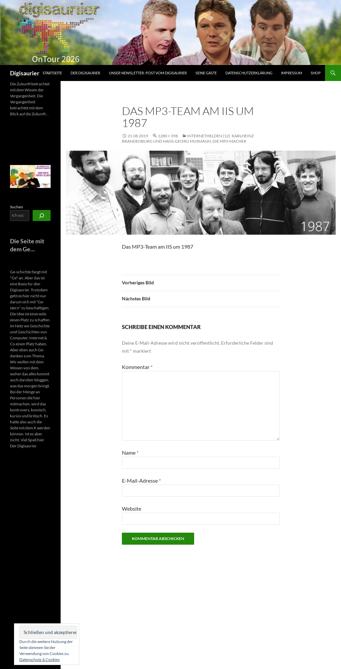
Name (130, 452)
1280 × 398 (168, 135)
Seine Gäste (206, 73)
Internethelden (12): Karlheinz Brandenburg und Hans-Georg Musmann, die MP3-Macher (188, 138)
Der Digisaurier (85, 73)
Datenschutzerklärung (248, 73)
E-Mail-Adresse (141, 480)
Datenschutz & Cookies (39, 659)
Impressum (291, 73)
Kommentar (137, 367)
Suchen (16, 206)
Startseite (52, 73)
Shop (316, 73)
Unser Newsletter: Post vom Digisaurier (148, 73)
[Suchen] (42, 215)
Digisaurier (24, 73)
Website (131, 508)
